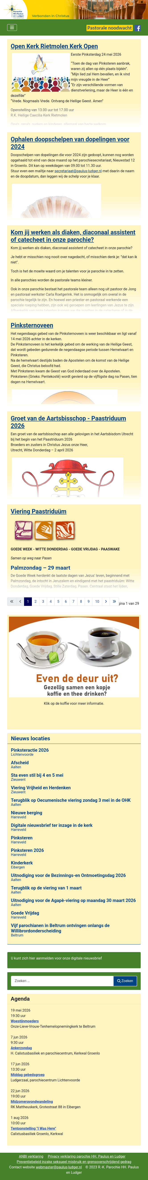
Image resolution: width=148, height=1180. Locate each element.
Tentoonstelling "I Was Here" (33, 1128)
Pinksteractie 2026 (30, 750)
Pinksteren (22, 837)
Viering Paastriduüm (38, 511)
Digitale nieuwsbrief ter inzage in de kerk (51, 825)
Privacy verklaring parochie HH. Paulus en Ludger (86, 1156)
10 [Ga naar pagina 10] (97, 601)
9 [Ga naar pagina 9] (89, 601)
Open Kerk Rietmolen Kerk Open (54, 46)
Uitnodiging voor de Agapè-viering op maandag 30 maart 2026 (73, 900)
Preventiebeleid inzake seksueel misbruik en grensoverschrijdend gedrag (74, 1162)
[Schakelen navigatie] (12, 27)
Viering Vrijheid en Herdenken (41, 787)
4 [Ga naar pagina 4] (51, 601)
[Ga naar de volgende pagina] (106, 601)
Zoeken (125, 981)
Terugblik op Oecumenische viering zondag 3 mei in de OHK (71, 800)
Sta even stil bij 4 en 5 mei (37, 775)
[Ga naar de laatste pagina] (114, 601)
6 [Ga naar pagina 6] (66, 601)
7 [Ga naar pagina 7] (73, 601)
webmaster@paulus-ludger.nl (59, 1167)
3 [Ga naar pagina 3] (43, 601)
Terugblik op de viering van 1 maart (46, 888)
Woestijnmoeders (25, 1021)
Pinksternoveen (32, 325)
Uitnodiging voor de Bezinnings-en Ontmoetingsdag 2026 (68, 875)
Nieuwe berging (26, 812)
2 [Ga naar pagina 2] (36, 601)
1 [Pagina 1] (28, 601)
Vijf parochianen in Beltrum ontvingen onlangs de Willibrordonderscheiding (60, 928)
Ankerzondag (21, 1048)
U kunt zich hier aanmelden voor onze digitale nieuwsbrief (56, 958)
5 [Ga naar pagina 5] (58, 601)
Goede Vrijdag (25, 913)
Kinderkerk (22, 863)
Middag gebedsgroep (28, 1075)
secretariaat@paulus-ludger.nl (78, 171)
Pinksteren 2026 (27, 850)
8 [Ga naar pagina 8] (81, 601)
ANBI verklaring (31, 1156)
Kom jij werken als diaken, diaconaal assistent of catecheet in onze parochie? (73, 236)
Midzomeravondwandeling (32, 1101)
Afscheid (20, 762)
